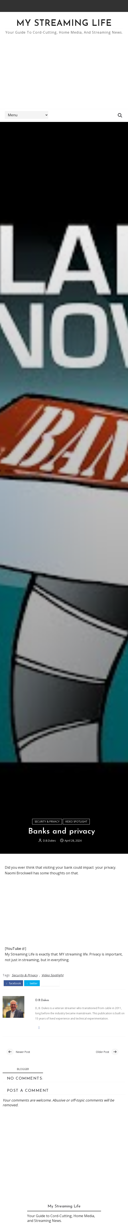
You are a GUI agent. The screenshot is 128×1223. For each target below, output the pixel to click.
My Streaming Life (64, 23)
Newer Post (23, 1054)
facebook (13, 985)
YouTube (13, 950)
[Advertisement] (64, 69)
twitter (32, 985)
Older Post (102, 1054)
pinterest (50, 985)
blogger (23, 1071)
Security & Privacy (47, 823)
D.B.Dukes (49, 842)
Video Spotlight (76, 823)
